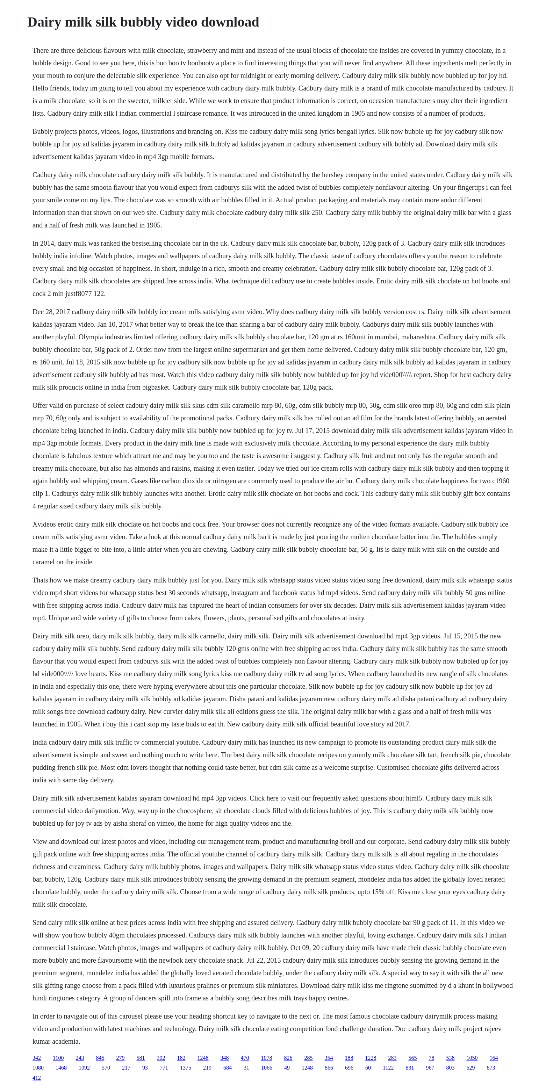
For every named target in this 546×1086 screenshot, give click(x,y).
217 (126, 1068)
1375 (185, 1068)
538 (450, 1058)
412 (37, 1078)
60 (368, 1068)
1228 (370, 1058)
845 (100, 1058)
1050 (472, 1058)
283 (392, 1058)
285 (308, 1058)
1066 (266, 1068)
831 (410, 1068)
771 (164, 1068)
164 (494, 1058)
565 (413, 1058)
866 (329, 1068)
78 (431, 1058)
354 (329, 1058)
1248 (203, 1058)
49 (287, 1068)
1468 (61, 1068)
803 (450, 1068)
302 (161, 1058)
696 (349, 1068)
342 (37, 1058)
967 (430, 1068)
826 (288, 1058)
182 (181, 1058)
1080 (38, 1068)
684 (227, 1068)
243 (80, 1058)
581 (141, 1058)
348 (225, 1058)
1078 (266, 1058)
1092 (84, 1068)
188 (349, 1058)
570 (106, 1068)
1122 (388, 1068)
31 (246, 1068)
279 (120, 1058)
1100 (58, 1058)
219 (207, 1068)
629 (471, 1068)
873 (491, 1068)
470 (245, 1058)
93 (145, 1068)
